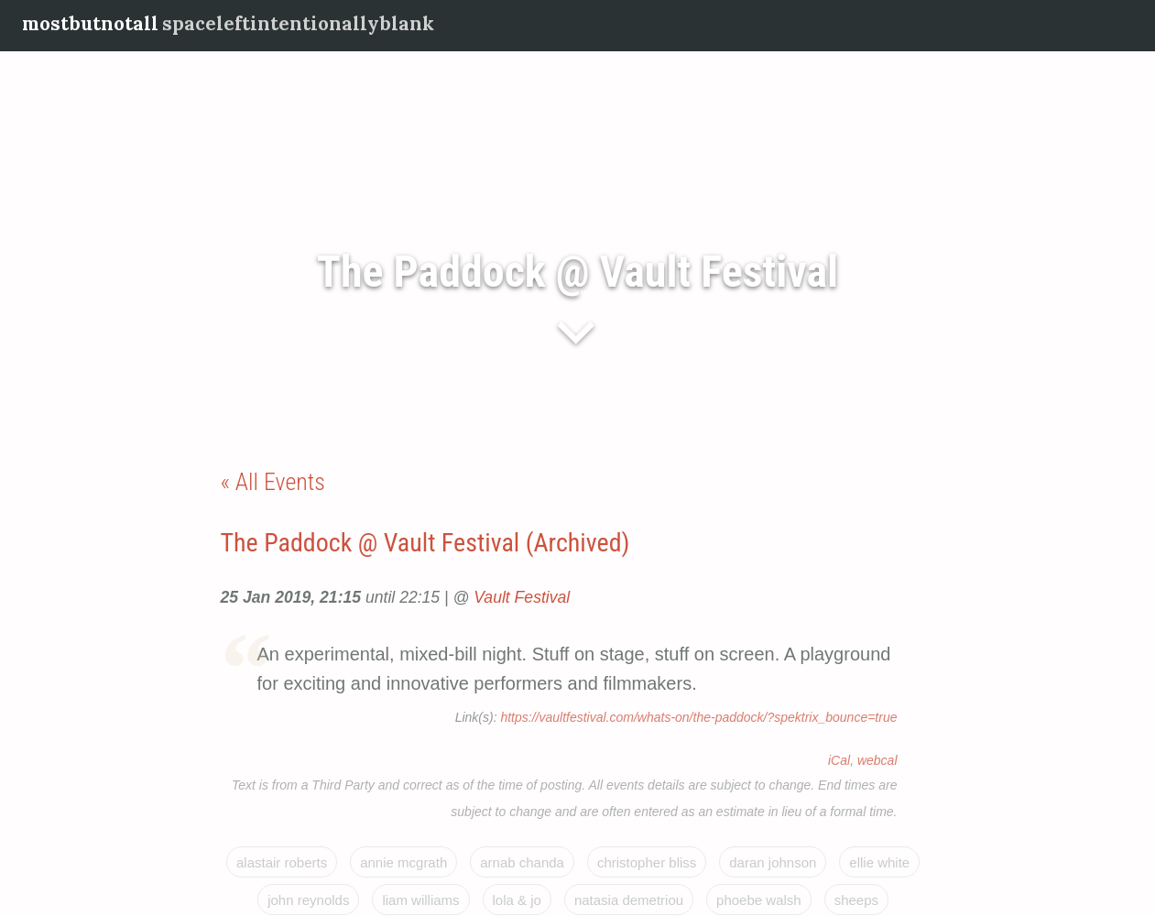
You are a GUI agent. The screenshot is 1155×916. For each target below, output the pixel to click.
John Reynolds (308, 900)
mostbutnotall (90, 23)
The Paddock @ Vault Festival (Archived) (425, 543)
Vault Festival (522, 597)
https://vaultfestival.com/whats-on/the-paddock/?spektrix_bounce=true (698, 717)
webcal (877, 760)
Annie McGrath (403, 862)
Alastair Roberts (281, 862)
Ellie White (879, 862)
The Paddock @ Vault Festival (577, 271)
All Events (280, 482)
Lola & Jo (517, 900)
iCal (839, 760)
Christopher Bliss (646, 862)
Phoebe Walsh (758, 900)
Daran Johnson (772, 862)
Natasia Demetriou (628, 900)
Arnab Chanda (522, 862)
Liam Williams (420, 900)
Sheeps (856, 900)
